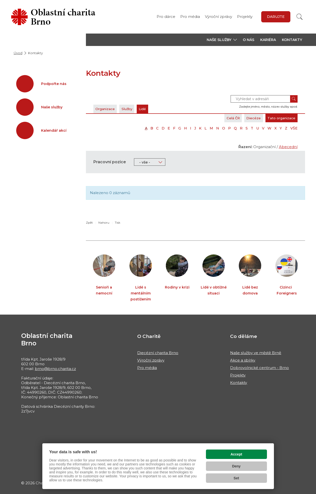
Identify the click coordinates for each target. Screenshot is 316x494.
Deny (236, 466)
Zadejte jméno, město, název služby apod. (268, 106)
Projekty (245, 16)
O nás (248, 40)
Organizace (107, 108)
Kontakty (292, 40)
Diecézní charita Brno (157, 352)
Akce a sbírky (242, 360)
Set (236, 478)
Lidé (153, 108)
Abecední (288, 146)
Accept (236, 454)
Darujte (276, 16)
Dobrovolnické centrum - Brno (259, 367)
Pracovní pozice (109, 162)
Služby (133, 108)
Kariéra (268, 40)
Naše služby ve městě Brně (255, 352)
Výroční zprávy (218, 16)
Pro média (190, 16)
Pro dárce (166, 16)
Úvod (18, 53)
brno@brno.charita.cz (55, 368)
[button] (222, 40)
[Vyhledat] (299, 16)
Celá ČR (222, 118)
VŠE (294, 128)
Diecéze (246, 118)
